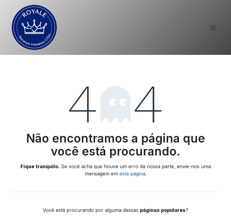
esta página (132, 174)
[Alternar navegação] (213, 27)
